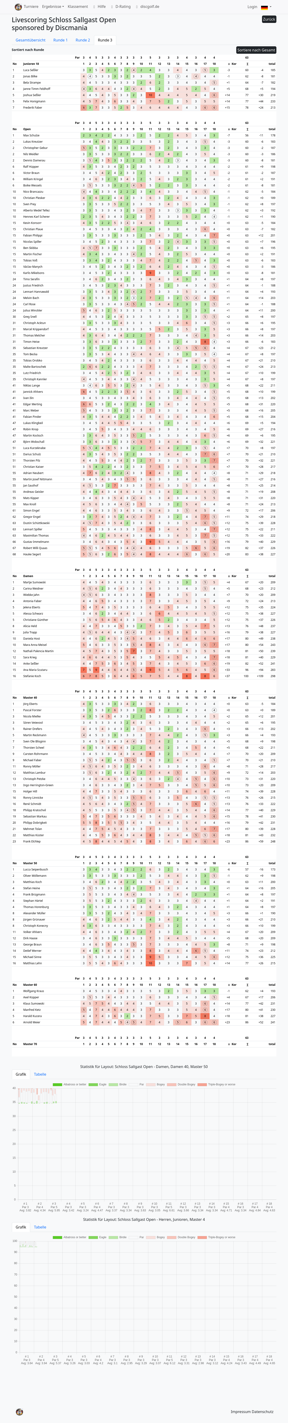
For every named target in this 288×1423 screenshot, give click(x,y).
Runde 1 (60, 40)
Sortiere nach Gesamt (256, 50)
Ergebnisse (51, 6)
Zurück (269, 19)
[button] (266, 7)
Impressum (241, 1411)
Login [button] (252, 6)
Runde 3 (105, 40)
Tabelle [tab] (40, 1074)
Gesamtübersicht (31, 40)
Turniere (31, 6)
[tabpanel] (144, 1147)
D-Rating (120, 7)
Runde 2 (83, 40)
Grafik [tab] (21, 1074)
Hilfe (99, 7)
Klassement (78, 6)
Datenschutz (263, 1411)
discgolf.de (146, 7)
